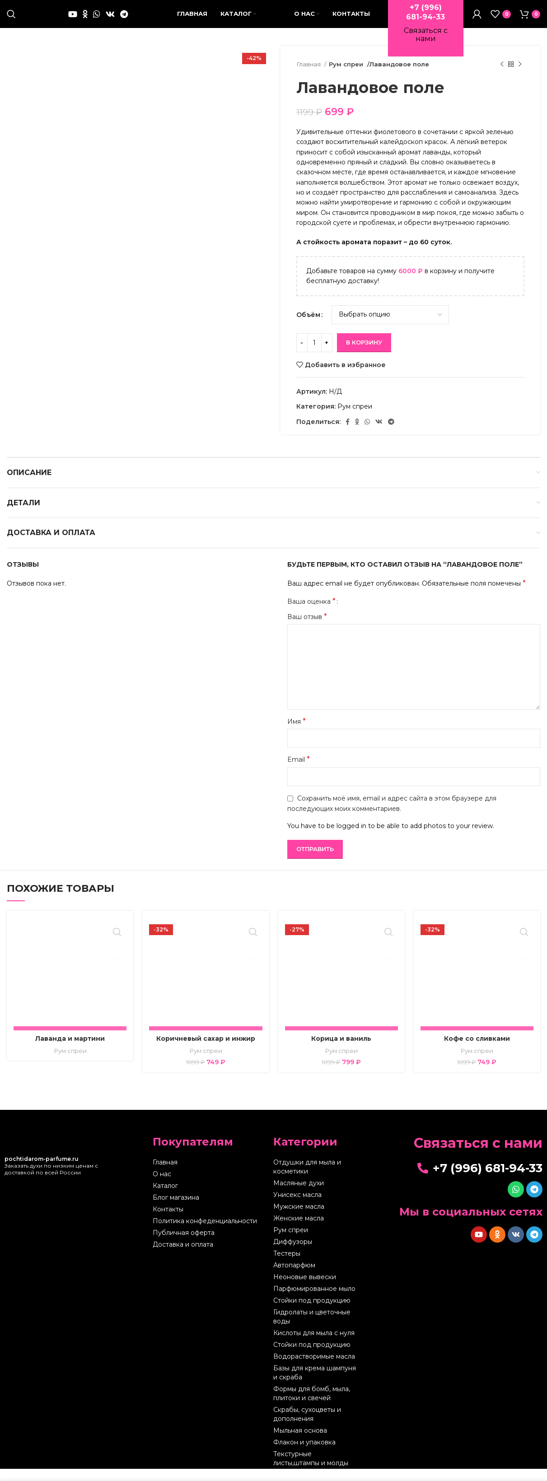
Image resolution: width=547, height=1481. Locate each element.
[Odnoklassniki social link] (85, 20)
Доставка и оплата (183, 1257)
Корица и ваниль (341, 1051)
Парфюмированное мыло (314, 1301)
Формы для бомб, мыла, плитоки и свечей (311, 1405)
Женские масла (298, 1230)
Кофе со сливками (477, 1051)
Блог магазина (176, 1210)
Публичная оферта (184, 1245)
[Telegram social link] (124, 20)
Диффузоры (292, 1254)
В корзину (364, 355)
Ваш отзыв (307, 628)
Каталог (165, 1198)
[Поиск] (11, 20)
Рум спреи (346, 76)
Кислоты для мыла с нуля (314, 1345)
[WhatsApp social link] (96, 20)
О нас (162, 1186)
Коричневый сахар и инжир (205, 1051)
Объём (308, 327)
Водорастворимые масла (314, 1369)
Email (298, 772)
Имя (296, 734)
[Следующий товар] (519, 77)
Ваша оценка (311, 613)
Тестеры (286, 1266)
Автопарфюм (294, 1277)
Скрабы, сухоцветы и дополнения (307, 1426)
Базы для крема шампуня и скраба (314, 1384)
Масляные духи (298, 1195)
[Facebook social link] (347, 434)
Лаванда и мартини (70, 1051)
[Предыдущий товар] (501, 77)
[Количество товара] (314, 355)
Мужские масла (298, 1219)
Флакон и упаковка (304, 1454)
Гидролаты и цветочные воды (312, 1328)
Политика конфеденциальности (205, 1233)
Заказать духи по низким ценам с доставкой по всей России (51, 1178)
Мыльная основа (300, 1443)
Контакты (168, 1221)
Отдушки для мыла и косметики (307, 1179)
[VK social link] (110, 20)
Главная (309, 76)
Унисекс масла (297, 1207)
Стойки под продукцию (312, 1313)
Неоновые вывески (304, 1289)
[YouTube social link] (72, 20)
